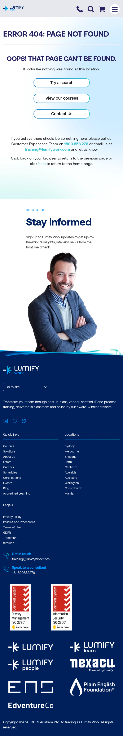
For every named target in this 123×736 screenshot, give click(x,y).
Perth (68, 462)
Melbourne (72, 451)
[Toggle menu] (115, 9)
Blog (6, 488)
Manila (69, 493)
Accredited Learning (16, 493)
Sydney (70, 446)
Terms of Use (12, 527)
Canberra (71, 467)
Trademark (10, 537)
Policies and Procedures (19, 522)
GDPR (7, 532)
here (42, 163)
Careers (8, 467)
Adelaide (70, 472)
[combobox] (5, 386)
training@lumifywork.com (31, 559)
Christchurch (73, 488)
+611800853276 (23, 573)
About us (9, 456)
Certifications (12, 477)
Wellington (72, 483)
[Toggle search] (91, 9)
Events (7, 483)
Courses (8, 446)
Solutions (9, 451)
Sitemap (8, 543)
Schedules (10, 472)
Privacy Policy (12, 516)
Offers (7, 462)
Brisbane (70, 456)
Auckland (71, 477)
